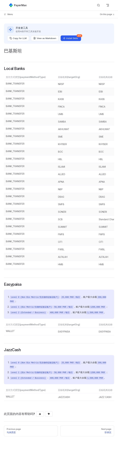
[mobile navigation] (107, 5)
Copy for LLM (18, 38)
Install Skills (72, 37)
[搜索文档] (98, 5)
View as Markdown (44, 38)
